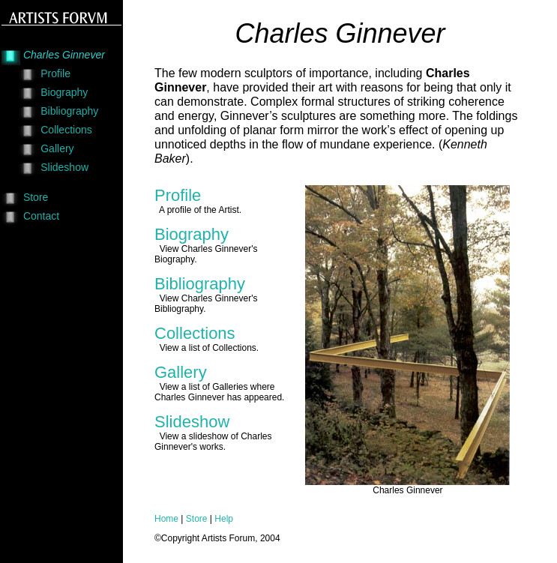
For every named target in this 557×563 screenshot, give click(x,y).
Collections (65, 130)
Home (166, 519)
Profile (55, 73)
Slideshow (64, 167)
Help (223, 519)
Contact (41, 216)
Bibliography (69, 111)
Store (35, 197)
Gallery (56, 148)
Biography (64, 92)
